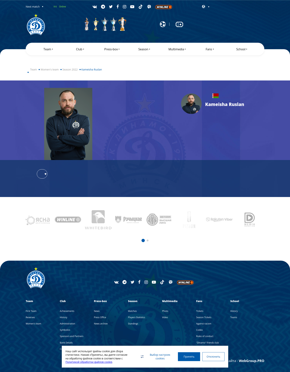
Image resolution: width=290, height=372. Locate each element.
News (97, 311)
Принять (188, 356)
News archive (101, 323)
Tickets (199, 311)
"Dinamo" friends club (207, 342)
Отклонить (213, 356)
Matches (132, 311)
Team (33, 69)
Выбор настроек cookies (155, 356)
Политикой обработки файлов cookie (88, 362)
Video (165, 317)
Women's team (50, 69)
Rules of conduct (204, 336)
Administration (67, 323)
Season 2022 (70, 69)
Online (62, 6)
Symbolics (65, 329)
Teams (233, 317)
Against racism (203, 323)
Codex (199, 329)
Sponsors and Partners (71, 336)
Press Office (100, 317)
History (63, 317)
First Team (31, 311)
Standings (133, 323)
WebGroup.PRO (251, 360)
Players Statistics (136, 317)
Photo (165, 311)
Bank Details (66, 342)
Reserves (30, 317)
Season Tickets (203, 317)
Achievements (67, 311)
